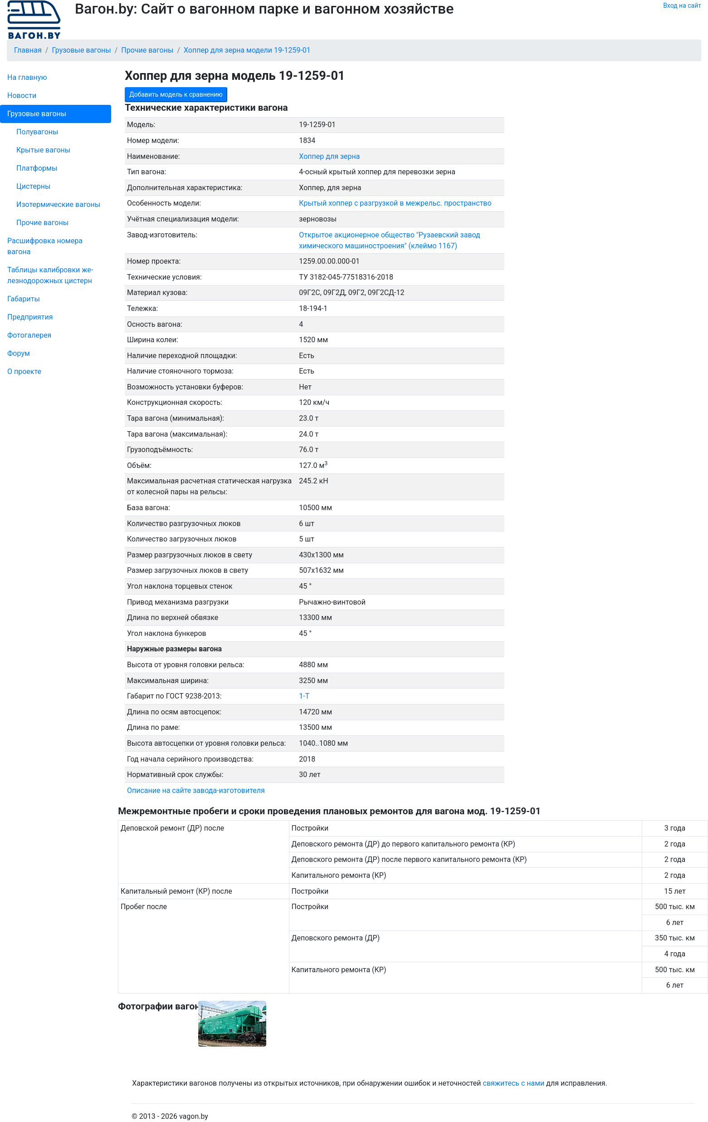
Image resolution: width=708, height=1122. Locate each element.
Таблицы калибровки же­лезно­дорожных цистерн (50, 275)
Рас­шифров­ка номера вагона (45, 246)
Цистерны (33, 186)
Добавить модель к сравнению (176, 94)
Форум (18, 353)
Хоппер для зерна (329, 156)
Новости (21, 95)
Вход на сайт (682, 5)
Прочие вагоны (42, 222)
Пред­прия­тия (30, 317)
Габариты (23, 299)
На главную (27, 77)
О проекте (24, 371)
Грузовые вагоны (36, 113)
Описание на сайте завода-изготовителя (196, 790)
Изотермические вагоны (58, 204)
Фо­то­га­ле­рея (29, 335)
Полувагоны (37, 132)
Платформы (36, 168)
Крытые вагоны (43, 150)
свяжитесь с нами (514, 1083)
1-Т (304, 696)
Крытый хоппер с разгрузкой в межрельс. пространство (395, 203)
